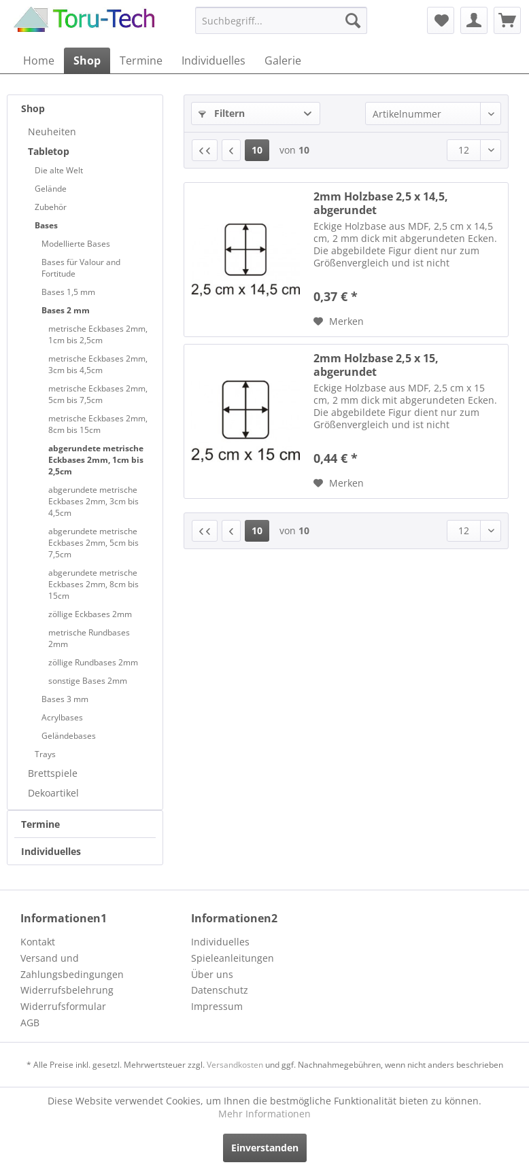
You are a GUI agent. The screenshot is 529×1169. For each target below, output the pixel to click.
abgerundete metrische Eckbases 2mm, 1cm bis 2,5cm (95, 459)
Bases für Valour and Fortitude (80, 267)
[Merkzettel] (440, 20)
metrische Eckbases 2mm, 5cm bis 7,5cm (98, 394)
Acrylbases (62, 717)
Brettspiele (53, 773)
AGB (29, 1022)
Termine (40, 824)
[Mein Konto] (474, 20)
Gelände (51, 188)
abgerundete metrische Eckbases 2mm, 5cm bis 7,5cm (93, 542)
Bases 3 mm (64, 699)
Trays (45, 754)
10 (257, 149)
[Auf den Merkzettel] (338, 321)
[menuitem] (281, 20)
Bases (46, 225)
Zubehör (51, 207)
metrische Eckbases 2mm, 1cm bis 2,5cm (98, 334)
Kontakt (37, 941)
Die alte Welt (59, 170)
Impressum (217, 1006)
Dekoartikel (53, 792)
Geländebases (68, 735)
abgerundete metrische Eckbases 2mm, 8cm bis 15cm (93, 584)
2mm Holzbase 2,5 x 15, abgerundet (376, 365)
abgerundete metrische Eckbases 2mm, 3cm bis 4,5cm (93, 501)
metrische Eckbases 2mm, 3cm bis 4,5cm (98, 364)
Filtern (222, 113)
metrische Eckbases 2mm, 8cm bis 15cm (98, 424)
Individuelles (51, 851)
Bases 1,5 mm (68, 292)
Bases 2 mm (65, 310)
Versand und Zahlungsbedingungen (72, 966)
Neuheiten (52, 131)
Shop (33, 108)
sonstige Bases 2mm (87, 680)
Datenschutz (219, 989)
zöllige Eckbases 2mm (90, 614)
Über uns (212, 974)
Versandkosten (235, 1064)
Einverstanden (264, 1147)
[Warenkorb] (507, 20)
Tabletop (48, 151)
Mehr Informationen (264, 1113)
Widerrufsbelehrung (67, 989)
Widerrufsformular (63, 1006)
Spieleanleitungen (232, 958)
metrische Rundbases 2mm (89, 638)
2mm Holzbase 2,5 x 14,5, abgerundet (380, 203)
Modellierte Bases (75, 243)
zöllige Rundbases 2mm (93, 662)
